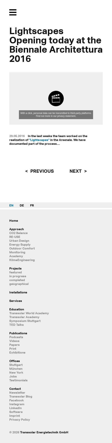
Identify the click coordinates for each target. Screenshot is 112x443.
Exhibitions (17, 352)
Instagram (16, 404)
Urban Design (19, 241)
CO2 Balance (18, 233)
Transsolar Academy (24, 317)
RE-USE (14, 237)
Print (12, 348)
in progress (17, 276)
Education (16, 309)
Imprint (14, 416)
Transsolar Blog (20, 396)
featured (15, 272)
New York (16, 372)
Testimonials (18, 380)
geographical (19, 284)
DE (22, 205)
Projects (15, 268)
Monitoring (17, 252)
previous (41, 171)
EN (11, 205)
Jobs (13, 376)
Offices (14, 361)
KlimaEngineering (22, 260)
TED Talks (16, 325)
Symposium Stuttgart (25, 321)
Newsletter (17, 392)
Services (15, 301)
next (76, 171)
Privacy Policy (19, 419)
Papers (14, 345)
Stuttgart (16, 365)
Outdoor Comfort (22, 248)
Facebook (16, 400)
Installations (18, 292)
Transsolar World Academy (29, 313)
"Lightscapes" (39, 140)
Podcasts (16, 337)
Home (13, 220)
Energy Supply (20, 244)
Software (16, 412)
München (15, 369)
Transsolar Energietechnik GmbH (44, 432)
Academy (16, 256)
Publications (18, 333)
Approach (16, 229)
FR (32, 205)
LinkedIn (15, 408)
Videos (14, 341)
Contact (15, 389)
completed (17, 280)
